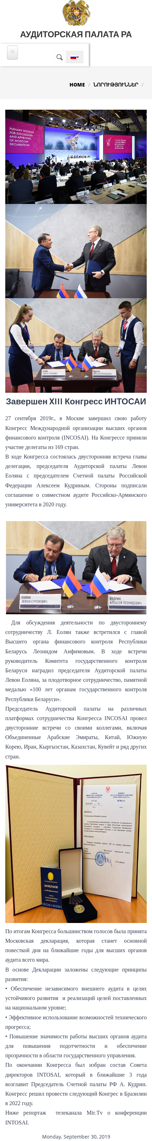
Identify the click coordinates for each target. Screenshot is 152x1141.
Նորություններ (115, 84)
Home (77, 84)
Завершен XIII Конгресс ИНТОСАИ (76, 402)
